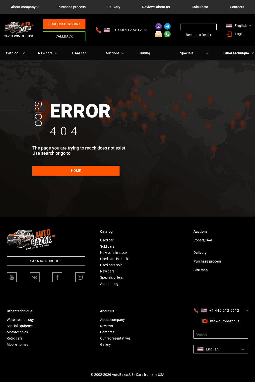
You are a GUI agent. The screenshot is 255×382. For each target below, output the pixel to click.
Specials (186, 53)
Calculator (200, 7)
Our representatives (115, 338)
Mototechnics (17, 332)
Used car (79, 53)
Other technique (236, 53)
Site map (200, 270)
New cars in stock (113, 253)
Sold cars (107, 246)
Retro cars (15, 338)
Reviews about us (156, 7)
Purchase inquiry (64, 24)
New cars (45, 53)
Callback (64, 36)
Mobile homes (17, 344)
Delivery (113, 7)
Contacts (107, 332)
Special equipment (21, 326)
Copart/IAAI (202, 240)
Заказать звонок (46, 261)
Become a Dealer (198, 35)
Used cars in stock (114, 259)
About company (23, 7)
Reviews (106, 326)
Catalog (12, 53)
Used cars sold (111, 265)
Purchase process (72, 7)
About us (107, 311)
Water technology (20, 320)
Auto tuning (109, 284)
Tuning (144, 53)
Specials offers (111, 277)
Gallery (105, 344)
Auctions (113, 53)
